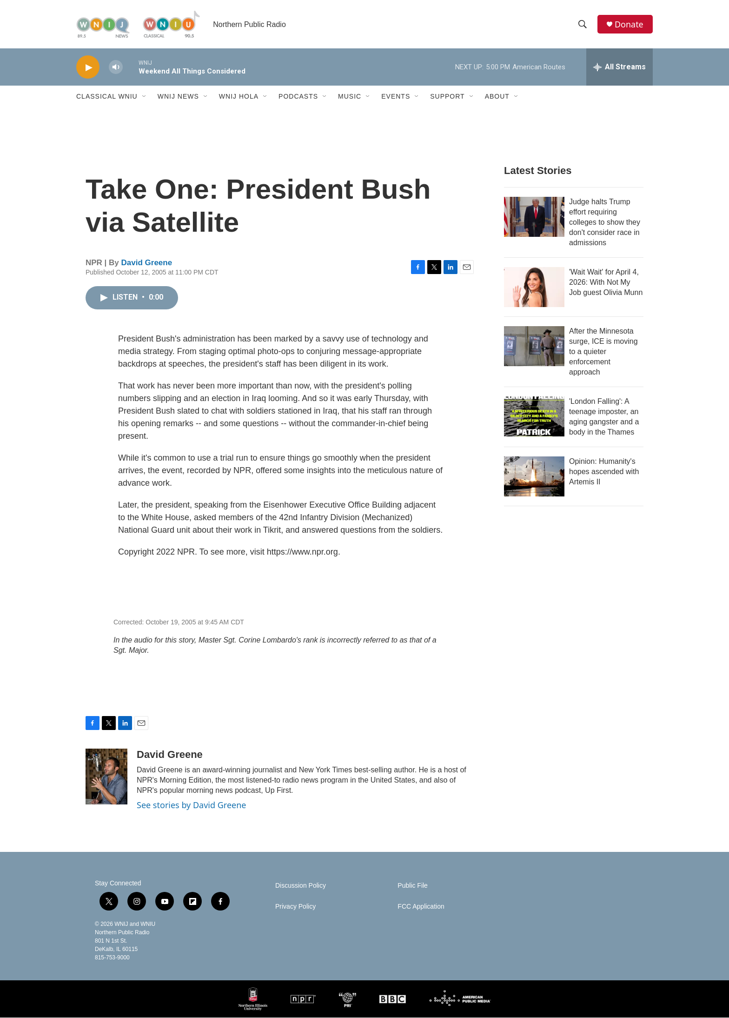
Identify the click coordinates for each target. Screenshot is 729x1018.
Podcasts (298, 96)
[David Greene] (106, 777)
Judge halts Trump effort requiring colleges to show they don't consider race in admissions (604, 222)
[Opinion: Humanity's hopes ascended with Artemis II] (534, 477)
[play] (87, 67)
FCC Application (421, 907)
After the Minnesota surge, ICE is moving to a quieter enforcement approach (603, 352)
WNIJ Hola (238, 96)
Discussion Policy (300, 886)
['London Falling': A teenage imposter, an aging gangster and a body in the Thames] (534, 417)
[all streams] (619, 67)
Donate (629, 24)
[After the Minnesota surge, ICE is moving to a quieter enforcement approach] (534, 347)
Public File (413, 886)
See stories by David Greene (191, 805)
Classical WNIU (107, 96)
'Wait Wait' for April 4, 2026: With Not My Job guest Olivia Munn (606, 282)
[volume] (116, 67)
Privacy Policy (295, 907)
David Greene (146, 263)
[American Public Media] (460, 999)
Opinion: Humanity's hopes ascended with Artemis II (604, 472)
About (497, 96)
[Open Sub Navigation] (144, 96)
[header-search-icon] (582, 24)
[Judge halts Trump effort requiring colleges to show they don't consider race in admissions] (534, 217)
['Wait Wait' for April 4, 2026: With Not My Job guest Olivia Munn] (534, 288)
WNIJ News (178, 96)
